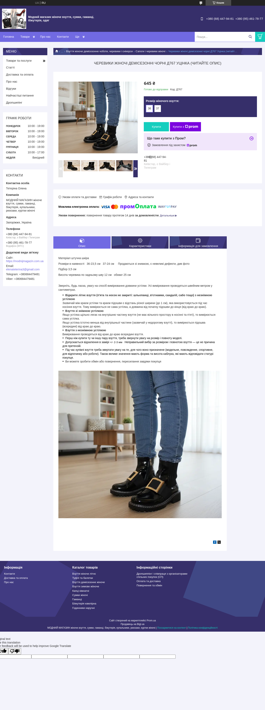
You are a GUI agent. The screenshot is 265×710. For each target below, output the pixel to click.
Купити (156, 126)
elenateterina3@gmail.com (23, 269)
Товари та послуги (19, 60)
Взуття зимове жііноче (85, 586)
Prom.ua (151, 620)
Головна (8, 36)
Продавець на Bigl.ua (132, 624)
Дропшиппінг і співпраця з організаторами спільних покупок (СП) (162, 575)
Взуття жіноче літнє (84, 573)
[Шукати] (250, 37)
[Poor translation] (14, 651)
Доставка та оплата (19, 74)
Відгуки (11, 88)
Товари (25, 36)
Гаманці (77, 599)
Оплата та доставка (148, 581)
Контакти (63, 36)
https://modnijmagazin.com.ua (24, 261)
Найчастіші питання (20, 95)
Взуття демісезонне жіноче (88, 582)
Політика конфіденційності (203, 627)
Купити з (185, 127)
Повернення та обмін (149, 585)
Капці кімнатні (80, 590)
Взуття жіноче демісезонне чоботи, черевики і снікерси (99, 51)
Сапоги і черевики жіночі (150, 51)
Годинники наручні (83, 607)
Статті (10, 67)
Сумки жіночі (80, 595)
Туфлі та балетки (82, 577)
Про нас (45, 36)
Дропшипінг (14, 102)
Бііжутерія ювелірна (84, 603)
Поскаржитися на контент (171, 627)
